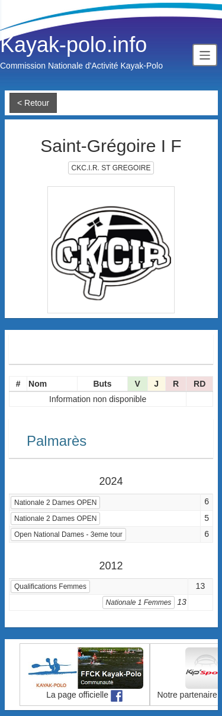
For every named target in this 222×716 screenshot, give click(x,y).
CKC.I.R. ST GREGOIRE (111, 168)
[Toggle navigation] (204, 55)
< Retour (33, 103)
